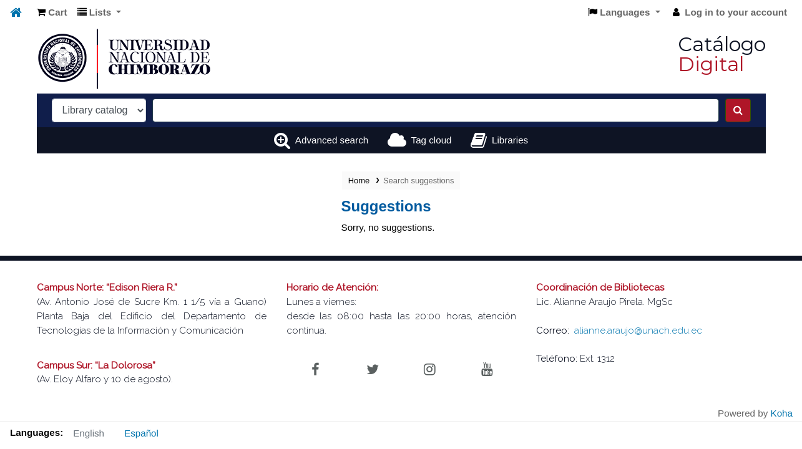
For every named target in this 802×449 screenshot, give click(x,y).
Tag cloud (431, 140)
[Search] (738, 110)
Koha (782, 413)
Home (358, 180)
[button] (52, 13)
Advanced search (331, 140)
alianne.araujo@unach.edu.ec (638, 330)
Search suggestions (418, 180)
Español (141, 433)
